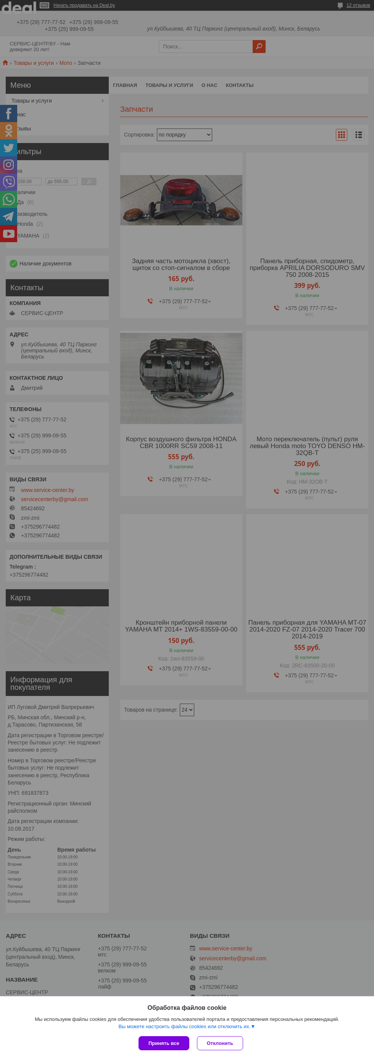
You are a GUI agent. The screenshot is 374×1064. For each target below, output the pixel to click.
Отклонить (220, 1043)
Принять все (163, 1043)
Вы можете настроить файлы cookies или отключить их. (184, 1026)
